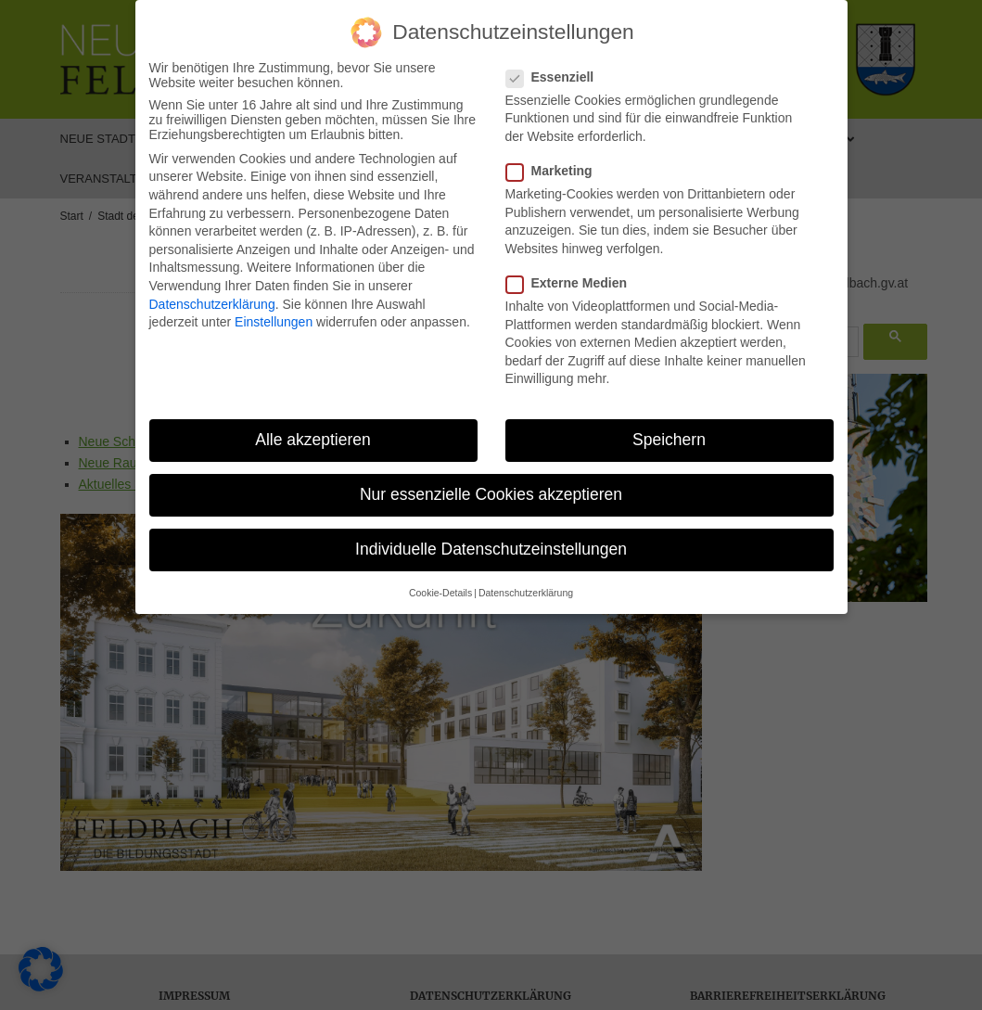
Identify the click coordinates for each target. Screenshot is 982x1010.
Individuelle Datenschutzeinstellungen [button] (491, 546)
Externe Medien (572, 279)
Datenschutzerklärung (212, 300)
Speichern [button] (669, 436)
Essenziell (555, 73)
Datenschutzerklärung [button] (525, 588)
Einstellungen (273, 318)
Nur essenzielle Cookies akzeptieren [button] (491, 490)
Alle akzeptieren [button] (313, 436)
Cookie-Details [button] (440, 588)
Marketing (555, 167)
